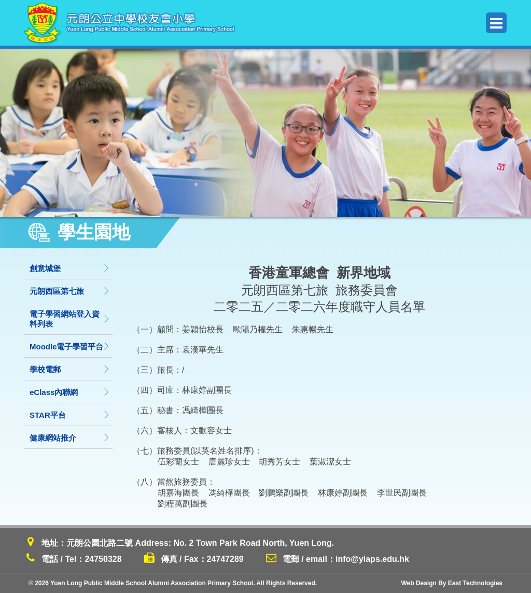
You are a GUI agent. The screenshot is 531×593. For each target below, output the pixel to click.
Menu (496, 23)
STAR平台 (70, 415)
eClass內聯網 (70, 392)
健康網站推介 (70, 437)
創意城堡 (70, 268)
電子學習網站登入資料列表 (70, 318)
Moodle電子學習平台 (70, 346)
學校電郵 (70, 369)
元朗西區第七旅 (70, 291)
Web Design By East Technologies (451, 583)
